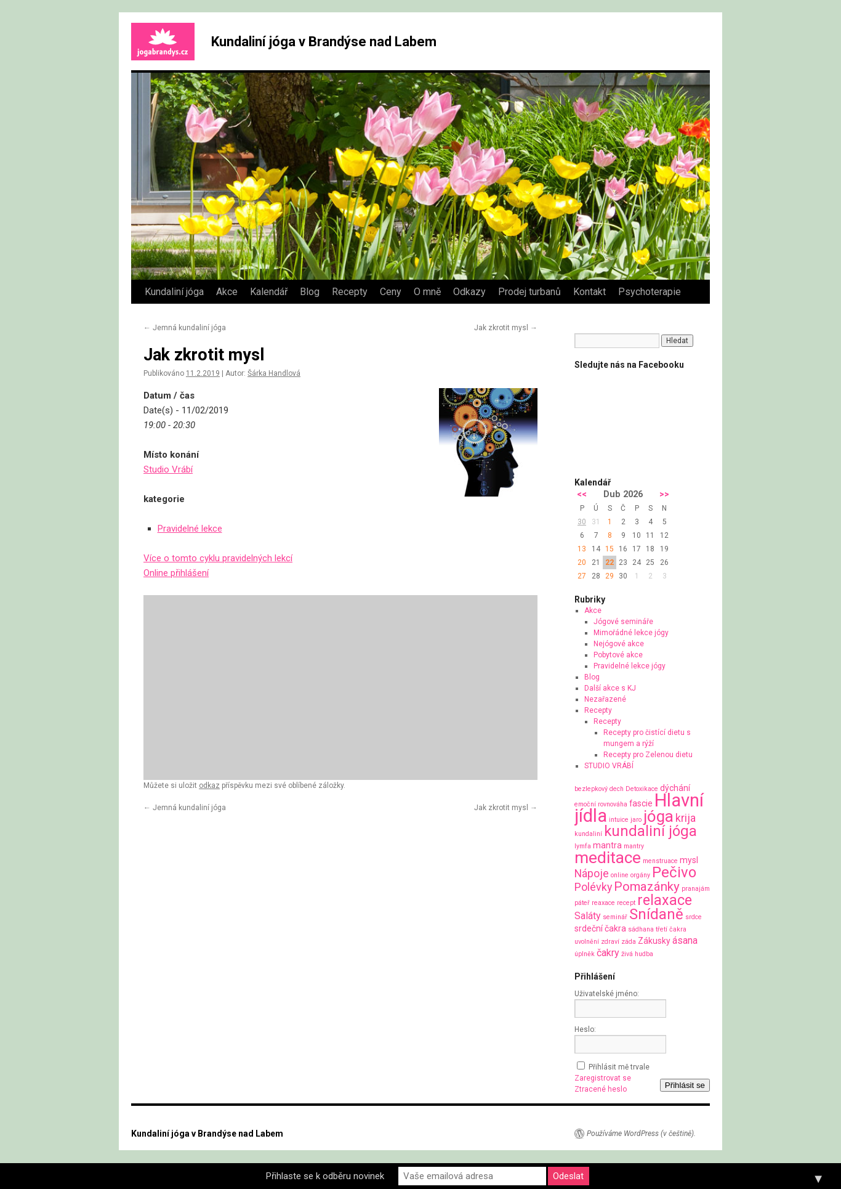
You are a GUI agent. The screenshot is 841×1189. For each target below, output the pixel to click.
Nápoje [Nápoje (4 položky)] (591, 873)
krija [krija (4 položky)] (685, 817)
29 (609, 576)
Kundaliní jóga (174, 292)
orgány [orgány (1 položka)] (640, 875)
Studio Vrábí (168, 469)
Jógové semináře (623, 621)
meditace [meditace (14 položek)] (607, 857)
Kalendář (269, 292)
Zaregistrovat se (602, 1078)
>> (664, 494)
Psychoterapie (649, 292)
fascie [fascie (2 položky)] (641, 803)
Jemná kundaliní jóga (184, 327)
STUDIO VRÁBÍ (609, 765)
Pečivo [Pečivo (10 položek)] (674, 872)
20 (581, 562)
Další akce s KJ (610, 688)
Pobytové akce (618, 655)
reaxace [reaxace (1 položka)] (603, 903)
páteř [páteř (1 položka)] (582, 903)
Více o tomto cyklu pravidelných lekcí (217, 558)
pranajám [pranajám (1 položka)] (696, 889)
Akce (227, 292)
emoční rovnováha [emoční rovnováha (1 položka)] (600, 804)
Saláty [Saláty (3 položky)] (587, 916)
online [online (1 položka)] (620, 875)
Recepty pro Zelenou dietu (648, 754)
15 (609, 549)
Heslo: (585, 1029)
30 (581, 521)
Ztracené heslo (600, 1089)
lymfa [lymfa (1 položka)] (582, 846)
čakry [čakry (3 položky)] (608, 953)
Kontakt (589, 292)
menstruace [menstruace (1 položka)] (660, 861)
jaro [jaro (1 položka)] (636, 820)
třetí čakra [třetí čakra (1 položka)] (671, 929)
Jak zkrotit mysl (505, 327)
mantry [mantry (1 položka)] (634, 846)
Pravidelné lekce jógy (630, 666)
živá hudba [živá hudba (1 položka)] (637, 954)
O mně (427, 292)
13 (581, 549)
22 (609, 562)
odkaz (209, 785)
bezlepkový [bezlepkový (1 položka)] (591, 789)
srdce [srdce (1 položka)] (693, 917)
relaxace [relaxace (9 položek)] (664, 900)
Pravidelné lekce (190, 528)
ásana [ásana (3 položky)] (685, 940)
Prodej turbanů (529, 292)
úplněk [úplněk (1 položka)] (584, 954)
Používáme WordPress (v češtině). (641, 1133)
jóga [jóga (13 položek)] (658, 816)
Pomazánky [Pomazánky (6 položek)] (647, 886)
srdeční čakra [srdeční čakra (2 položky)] (600, 928)
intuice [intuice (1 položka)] (619, 820)
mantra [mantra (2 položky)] (607, 845)
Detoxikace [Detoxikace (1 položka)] (642, 789)
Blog (310, 292)
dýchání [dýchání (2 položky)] (675, 788)
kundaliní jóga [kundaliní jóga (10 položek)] (650, 831)
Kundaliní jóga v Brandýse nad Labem (324, 41)
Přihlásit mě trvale (619, 1067)
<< (582, 494)
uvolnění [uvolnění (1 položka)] (586, 942)
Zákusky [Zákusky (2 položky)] (654, 941)
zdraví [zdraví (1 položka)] (610, 942)
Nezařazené (605, 699)
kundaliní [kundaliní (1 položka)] (588, 834)
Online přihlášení (176, 572)
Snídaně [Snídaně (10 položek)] (656, 914)
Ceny (390, 292)
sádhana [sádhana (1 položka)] (641, 929)
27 (581, 576)
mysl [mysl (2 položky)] (689, 860)
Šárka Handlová (273, 373)
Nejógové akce (619, 643)
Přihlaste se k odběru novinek (325, 1176)
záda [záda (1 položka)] (628, 942)
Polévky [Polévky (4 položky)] (593, 886)
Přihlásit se (685, 1085)
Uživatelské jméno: (606, 993)
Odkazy (469, 292)
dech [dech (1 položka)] (617, 789)
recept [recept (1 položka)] (626, 903)
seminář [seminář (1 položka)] (615, 917)
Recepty (350, 292)
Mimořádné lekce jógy (631, 632)
